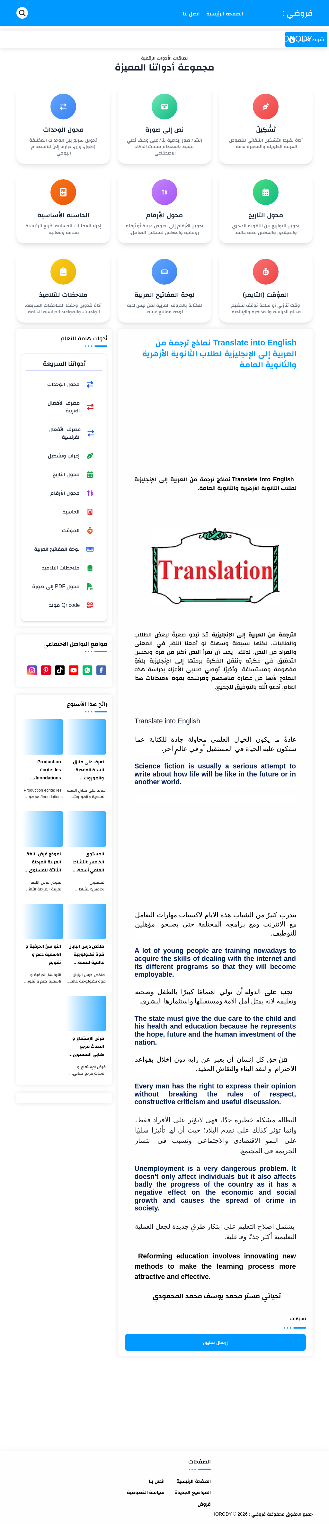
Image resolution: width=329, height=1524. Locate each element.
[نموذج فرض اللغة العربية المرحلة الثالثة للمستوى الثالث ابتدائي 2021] (42, 829)
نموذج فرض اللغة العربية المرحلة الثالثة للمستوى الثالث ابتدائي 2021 (43, 862)
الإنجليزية (158, 660)
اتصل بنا (156, 1481)
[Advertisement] (216, 421)
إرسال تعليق (215, 1342)
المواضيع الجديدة (192, 1492)
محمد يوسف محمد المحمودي (198, 1296)
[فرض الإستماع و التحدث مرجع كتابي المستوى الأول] (86, 1013)
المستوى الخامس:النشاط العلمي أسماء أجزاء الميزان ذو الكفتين (88, 862)
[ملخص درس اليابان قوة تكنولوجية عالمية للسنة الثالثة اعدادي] (86, 921)
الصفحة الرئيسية (193, 1481)
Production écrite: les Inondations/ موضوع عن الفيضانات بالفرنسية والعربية (47, 770)
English (189, 721)
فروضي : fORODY (297, 25)
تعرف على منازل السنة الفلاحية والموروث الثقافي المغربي (88, 770)
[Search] (22, 13)
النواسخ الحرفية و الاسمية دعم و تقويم (43, 954)
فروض (204, 1504)
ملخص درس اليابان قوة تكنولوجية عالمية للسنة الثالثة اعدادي (86, 955)
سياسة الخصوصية (145, 1492)
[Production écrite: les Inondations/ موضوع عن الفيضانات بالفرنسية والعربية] (42, 737)
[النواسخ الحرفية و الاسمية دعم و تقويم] (42, 921)
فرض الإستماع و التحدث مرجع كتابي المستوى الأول (88, 1047)
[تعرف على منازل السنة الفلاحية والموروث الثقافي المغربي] (86, 737)
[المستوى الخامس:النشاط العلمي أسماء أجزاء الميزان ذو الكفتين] (86, 829)
